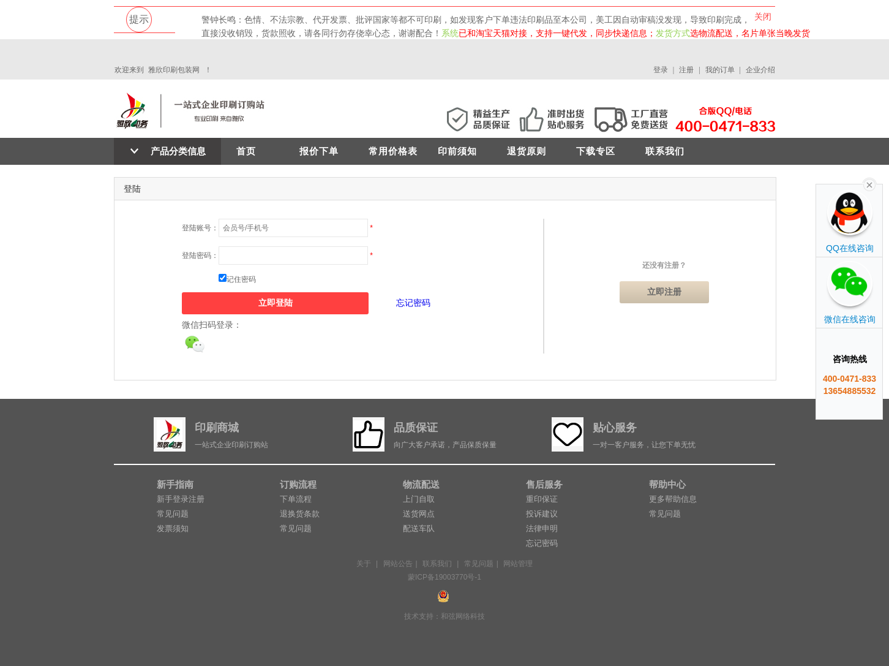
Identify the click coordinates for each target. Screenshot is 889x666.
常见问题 (173, 513)
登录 (660, 70)
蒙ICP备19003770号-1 (444, 577)
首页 (246, 151)
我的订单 (720, 70)
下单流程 (296, 499)
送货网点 (419, 513)
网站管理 (518, 563)
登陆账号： (200, 228)
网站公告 (398, 563)
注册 (686, 70)
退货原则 (526, 151)
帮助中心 (667, 484)
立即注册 (664, 292)
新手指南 (175, 484)
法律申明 (542, 528)
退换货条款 (300, 513)
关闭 (762, 16)
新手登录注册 (180, 499)
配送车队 (419, 528)
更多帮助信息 (673, 499)
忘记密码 (413, 303)
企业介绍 (760, 70)
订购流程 (298, 484)
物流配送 (421, 484)
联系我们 (665, 151)
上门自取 (419, 499)
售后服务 (544, 484)
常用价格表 (393, 151)
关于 (363, 563)
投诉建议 (542, 513)
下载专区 (595, 151)
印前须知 (457, 151)
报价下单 (319, 151)
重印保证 (542, 499)
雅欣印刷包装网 (174, 70)
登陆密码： (200, 255)
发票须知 (173, 528)
